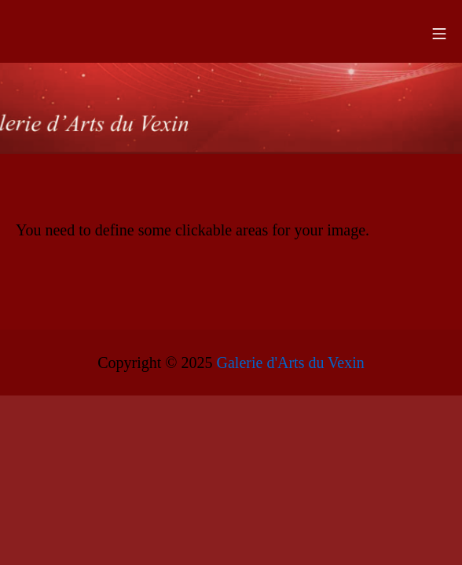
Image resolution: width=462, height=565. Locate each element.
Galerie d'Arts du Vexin (291, 362)
